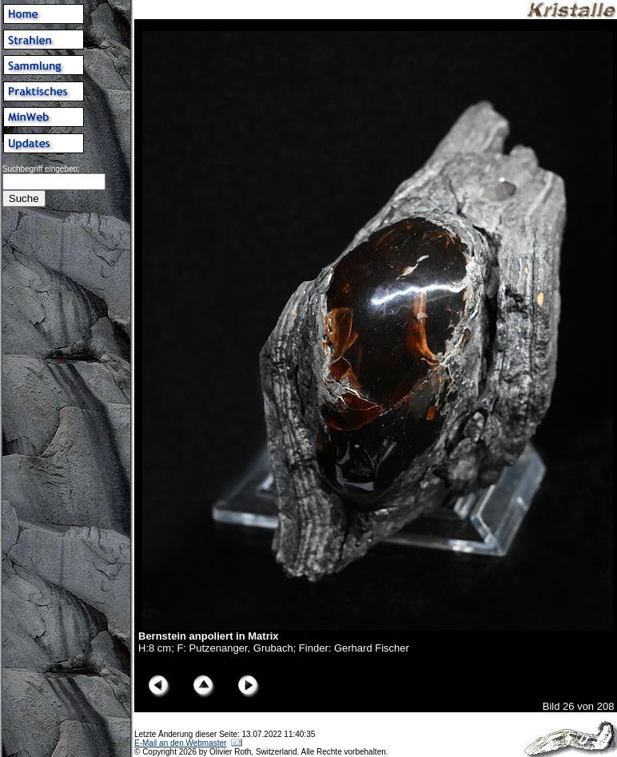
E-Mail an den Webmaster (180, 743)
